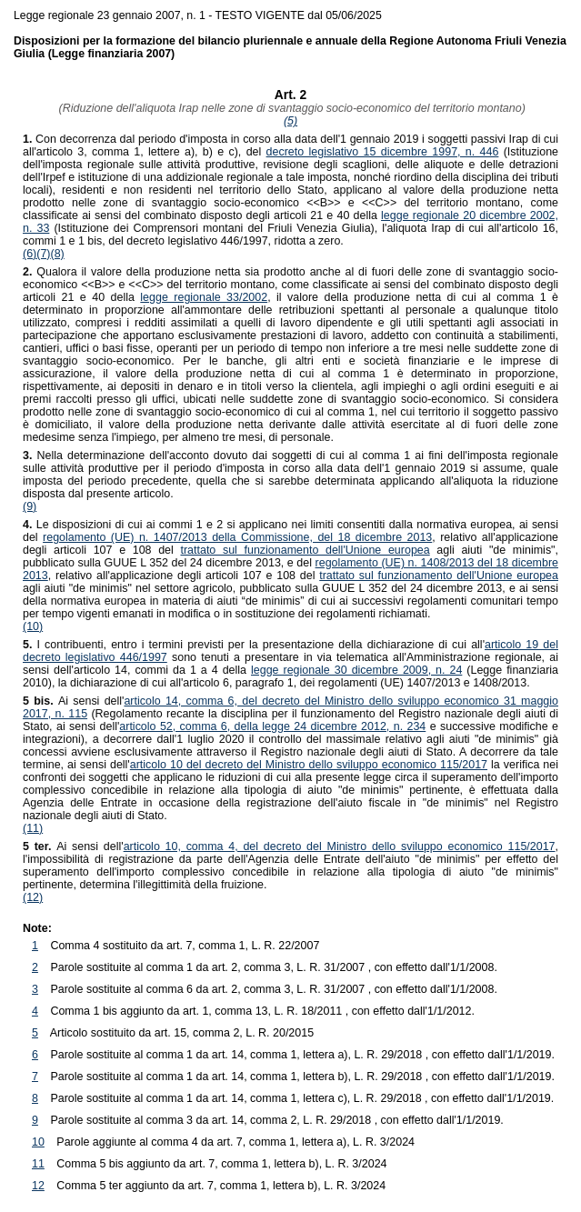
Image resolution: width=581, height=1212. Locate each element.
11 (38, 1163)
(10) (33, 626)
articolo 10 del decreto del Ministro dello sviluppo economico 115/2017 (308, 764)
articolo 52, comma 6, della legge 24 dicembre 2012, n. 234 (272, 726)
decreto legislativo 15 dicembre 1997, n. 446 (382, 151)
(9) (29, 506)
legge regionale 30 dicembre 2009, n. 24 (356, 670)
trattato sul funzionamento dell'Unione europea (304, 550)
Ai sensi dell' (73, 701)
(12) (33, 897)
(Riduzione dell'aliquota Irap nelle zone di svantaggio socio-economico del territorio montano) (290, 108)
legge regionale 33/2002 (203, 297)
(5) (290, 121)
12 (38, 1185)
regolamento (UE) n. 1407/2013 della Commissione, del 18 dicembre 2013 (237, 537)
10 (38, 1142)
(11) (33, 828)
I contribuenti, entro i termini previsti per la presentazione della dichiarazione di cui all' (254, 644)
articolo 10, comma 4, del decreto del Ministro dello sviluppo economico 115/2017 (340, 846)
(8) (58, 253)
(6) (29, 253)
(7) (43, 253)
